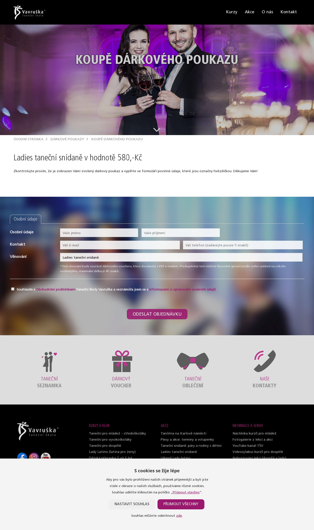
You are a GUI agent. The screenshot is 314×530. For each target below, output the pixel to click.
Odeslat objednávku (157, 314)
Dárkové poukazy (67, 139)
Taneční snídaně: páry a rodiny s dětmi (191, 446)
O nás (267, 12)
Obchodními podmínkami (55, 290)
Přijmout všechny (186, 492)
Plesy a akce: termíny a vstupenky (187, 440)
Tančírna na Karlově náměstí (183, 433)
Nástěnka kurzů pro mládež (254, 433)
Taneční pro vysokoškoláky (110, 440)
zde (179, 516)
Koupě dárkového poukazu (117, 139)
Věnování (18, 257)
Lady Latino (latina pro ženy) (112, 452)
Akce (249, 12)
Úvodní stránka (28, 139)
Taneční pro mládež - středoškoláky (117, 433)
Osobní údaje (21, 232)
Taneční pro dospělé (105, 446)
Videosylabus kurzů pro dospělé (258, 452)
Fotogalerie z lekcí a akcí (253, 440)
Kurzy (231, 12)
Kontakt (288, 12)
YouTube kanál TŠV (248, 446)
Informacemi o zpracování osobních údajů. (182, 290)
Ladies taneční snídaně (179, 452)
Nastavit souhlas (132, 504)
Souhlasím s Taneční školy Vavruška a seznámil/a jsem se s (116, 290)
